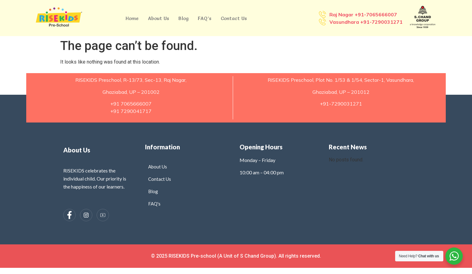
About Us (158, 18)
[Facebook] (69, 215)
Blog (183, 18)
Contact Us (234, 18)
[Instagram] (86, 215)
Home (132, 18)
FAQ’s (204, 18)
